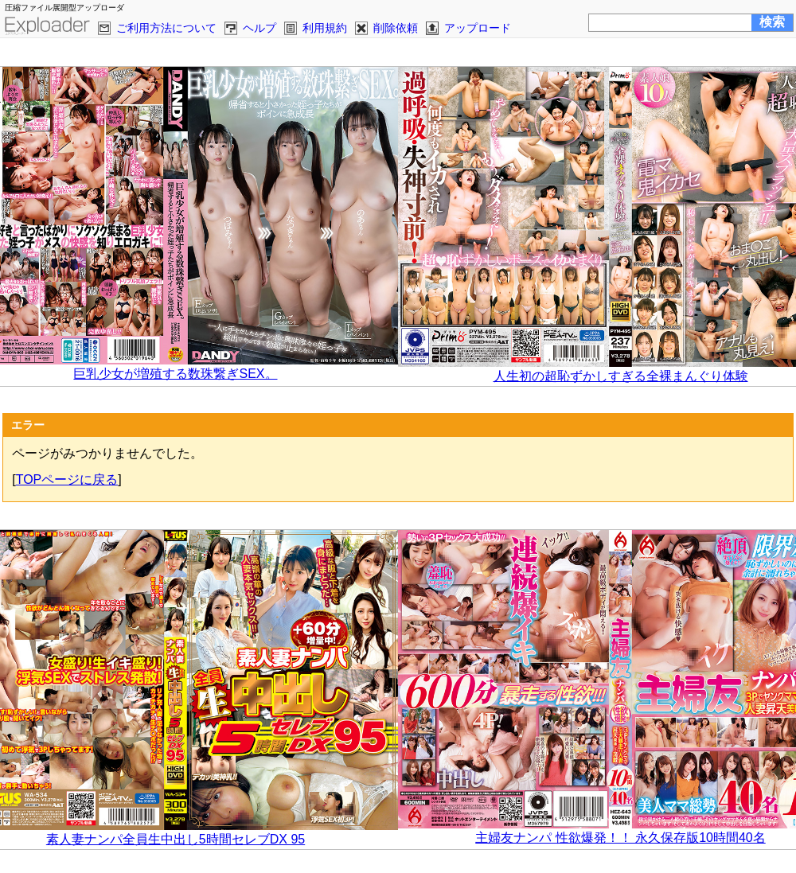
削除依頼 (395, 27)
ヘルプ (259, 27)
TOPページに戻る (67, 479)
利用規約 (324, 27)
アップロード (477, 27)
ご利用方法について (166, 27)
